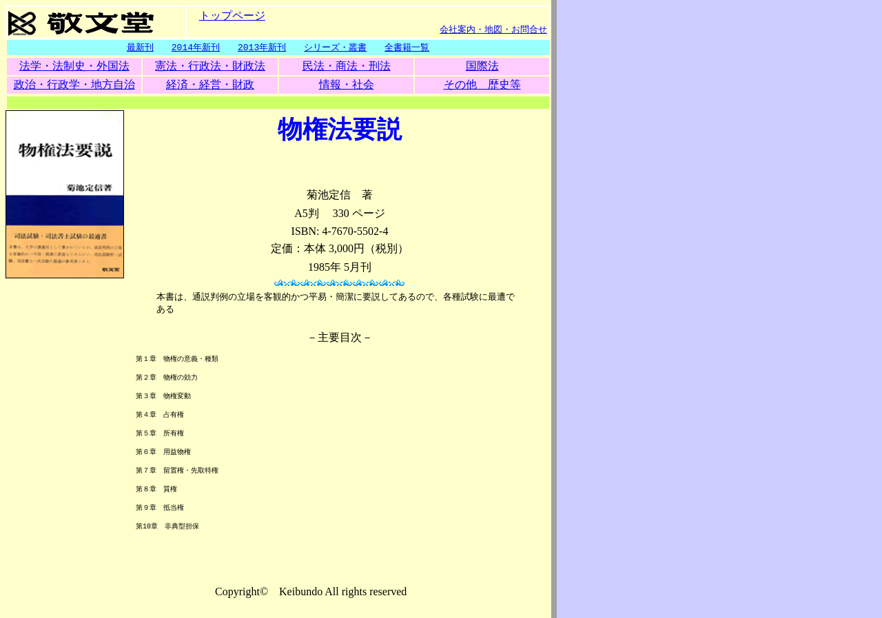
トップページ (232, 15)
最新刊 (140, 47)
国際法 (482, 66)
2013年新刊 (262, 47)
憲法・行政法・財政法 (210, 66)
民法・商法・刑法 (346, 66)
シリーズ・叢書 (335, 47)
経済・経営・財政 (210, 85)
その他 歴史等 (482, 85)
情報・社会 (346, 85)
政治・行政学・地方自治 (74, 85)
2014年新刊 (196, 47)
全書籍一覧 (406, 47)
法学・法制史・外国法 (74, 66)
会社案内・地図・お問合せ (493, 29)
